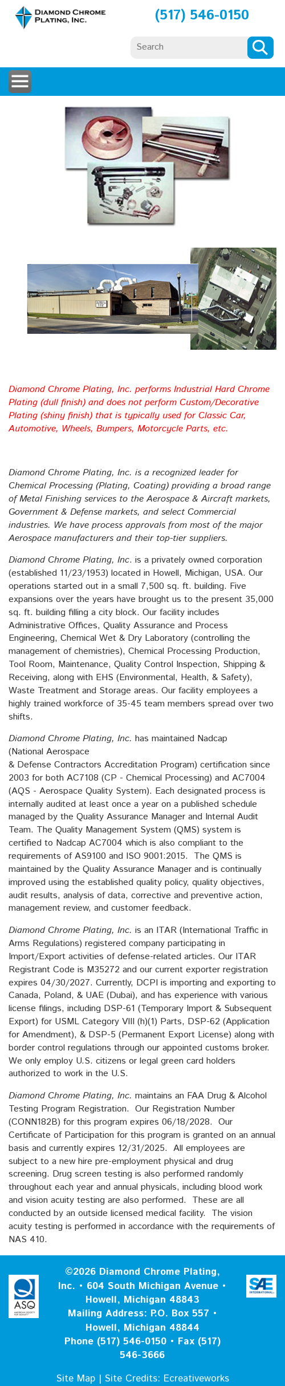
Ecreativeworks (196, 1378)
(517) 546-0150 (202, 15)
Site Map (75, 1378)
